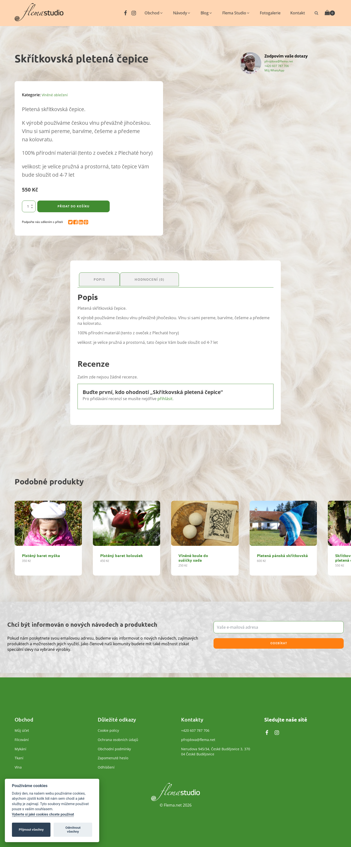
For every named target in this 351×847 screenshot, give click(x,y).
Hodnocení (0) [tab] (157, 278)
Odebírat (278, 641)
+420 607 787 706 (276, 65)
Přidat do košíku (73, 206)
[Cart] (329, 13)
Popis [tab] (101, 278)
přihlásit (165, 396)
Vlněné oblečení (56, 94)
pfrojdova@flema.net (278, 61)
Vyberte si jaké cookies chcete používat (43, 814)
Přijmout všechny (31, 829)
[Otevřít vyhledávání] (316, 13)
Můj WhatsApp (274, 70)
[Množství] (29, 206)
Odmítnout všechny (72, 829)
